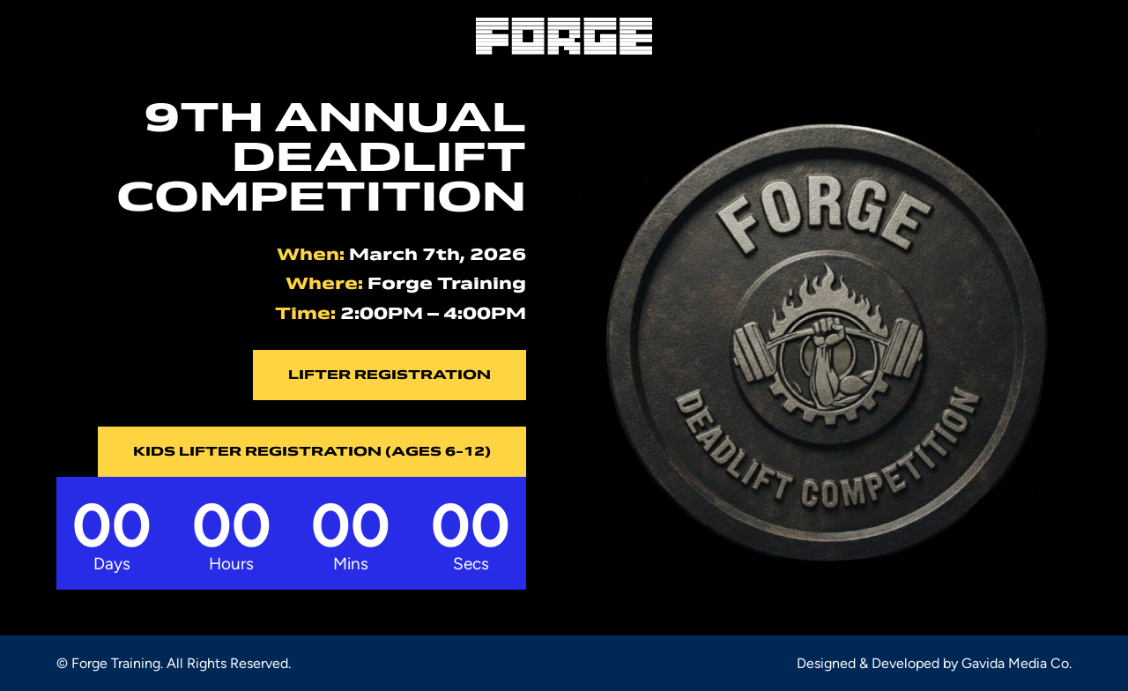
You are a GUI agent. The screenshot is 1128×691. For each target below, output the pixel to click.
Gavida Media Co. (1016, 663)
